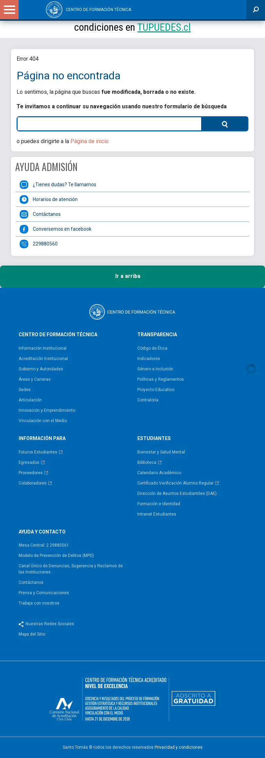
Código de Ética (152, 348)
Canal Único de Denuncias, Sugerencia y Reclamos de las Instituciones (71, 569)
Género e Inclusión (155, 369)
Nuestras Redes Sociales (50, 623)
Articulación (30, 400)
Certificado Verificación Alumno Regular (175, 483)
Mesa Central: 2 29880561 (44, 545)
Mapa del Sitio (32, 634)
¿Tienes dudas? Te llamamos (64, 184)
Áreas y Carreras (35, 379)
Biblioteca (146, 462)
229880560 (45, 244)
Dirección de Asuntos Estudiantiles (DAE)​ (177, 493)
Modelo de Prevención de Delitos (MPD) (56, 555)
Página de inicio (89, 141)
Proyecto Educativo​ (155, 389)
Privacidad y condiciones (179, 747)
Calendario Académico (159, 472)
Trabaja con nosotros (39, 603)
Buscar (215, 123)
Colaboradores (33, 483)
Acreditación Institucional (43, 358)
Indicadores (148, 358)
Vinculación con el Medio (43, 420)
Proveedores (31, 472)
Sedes (25, 389)
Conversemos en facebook (62, 229)
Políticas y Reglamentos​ (160, 379)
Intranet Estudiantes (156, 514)
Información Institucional (43, 348)
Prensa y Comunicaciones (44, 592)
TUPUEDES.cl (163, 27)
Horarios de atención (55, 199)
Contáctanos (47, 214)
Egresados (29, 462)
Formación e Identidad (158, 503)
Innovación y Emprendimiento (47, 410)
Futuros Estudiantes (38, 452)
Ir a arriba (132, 276)
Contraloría (147, 400)
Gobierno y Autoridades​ (41, 369)
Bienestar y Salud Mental (161, 452)
